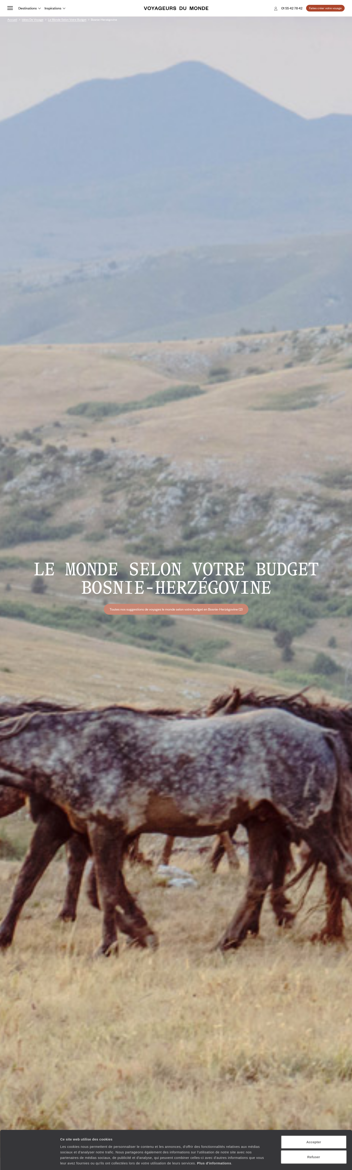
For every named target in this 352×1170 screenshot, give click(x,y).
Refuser (313, 1140)
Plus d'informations (214, 1146)
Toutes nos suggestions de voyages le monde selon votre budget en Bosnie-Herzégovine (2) (176, 609)
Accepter (313, 1125)
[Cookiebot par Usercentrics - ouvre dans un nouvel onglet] (30, 1161)
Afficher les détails (252, 1161)
